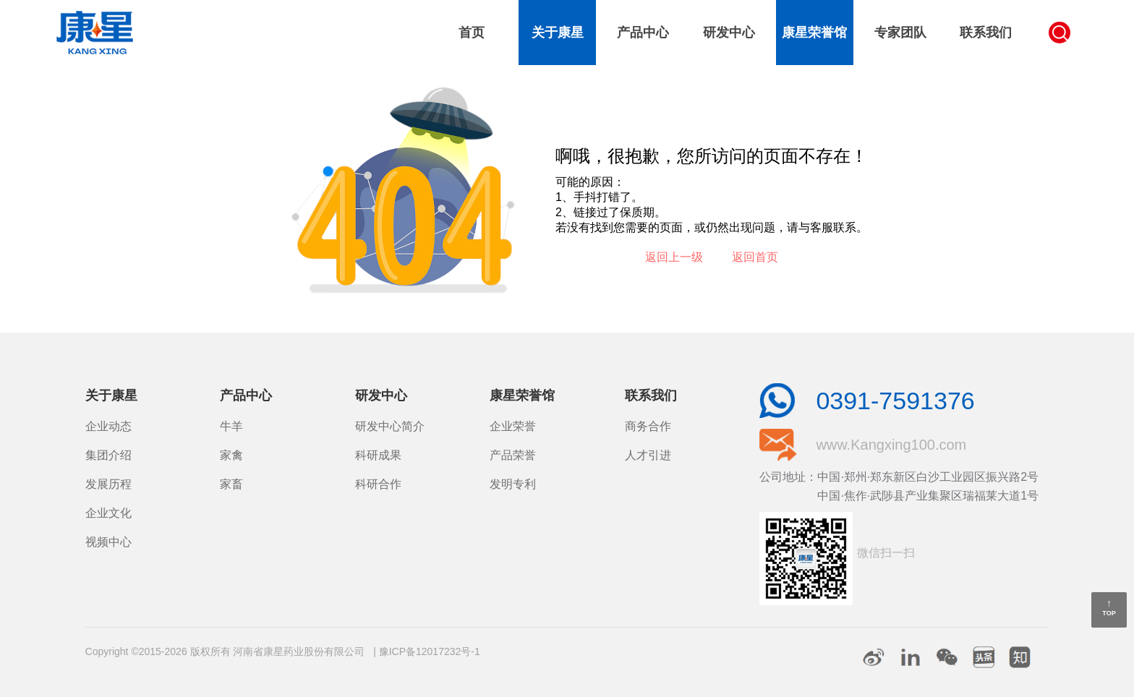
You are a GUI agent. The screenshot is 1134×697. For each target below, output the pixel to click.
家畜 (231, 484)
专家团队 (900, 32)
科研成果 (378, 455)
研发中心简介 (390, 426)
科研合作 (378, 484)
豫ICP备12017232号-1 (429, 651)
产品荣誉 (513, 455)
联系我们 (986, 32)
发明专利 (513, 484)
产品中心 (643, 32)
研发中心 (729, 32)
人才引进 (648, 455)
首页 (472, 32)
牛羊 (231, 426)
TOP (1108, 613)
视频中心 (108, 542)
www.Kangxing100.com (891, 445)
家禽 (231, 455)
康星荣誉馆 (814, 32)
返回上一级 (674, 257)
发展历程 (108, 484)
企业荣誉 (513, 426)
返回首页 (755, 257)
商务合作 (648, 426)
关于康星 (558, 32)
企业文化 (108, 513)
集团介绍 (108, 455)
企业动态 (108, 426)
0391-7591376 (895, 400)
